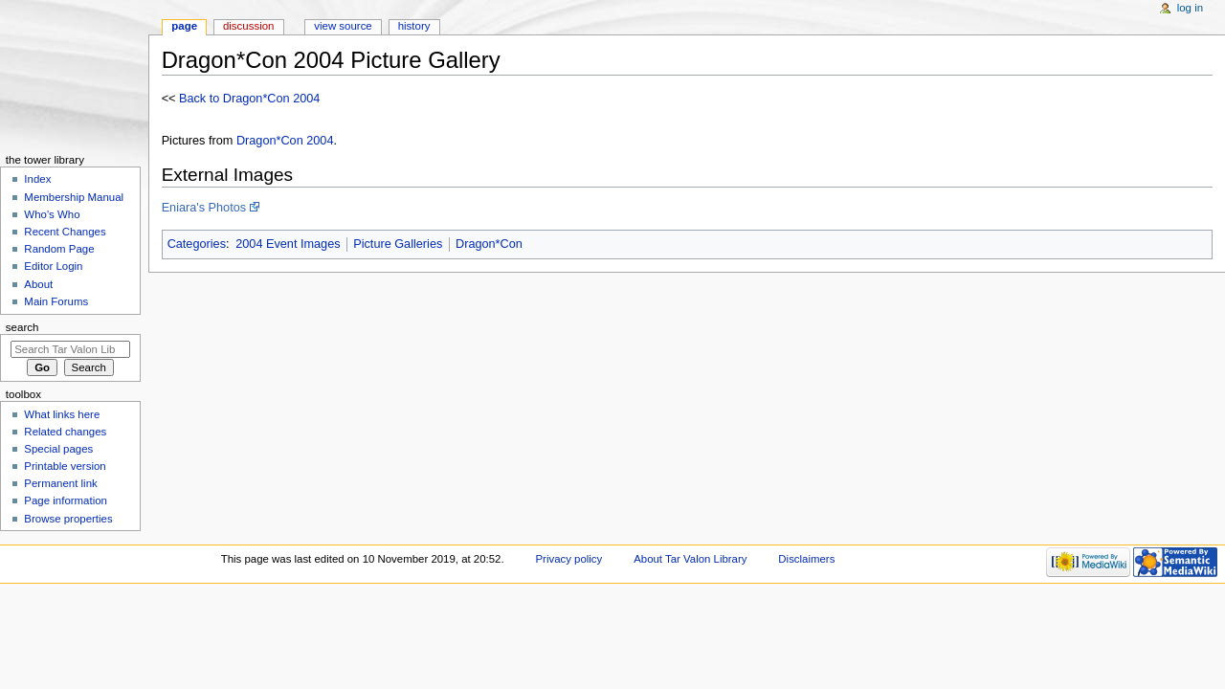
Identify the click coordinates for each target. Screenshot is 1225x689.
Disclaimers (806, 559)
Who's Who (51, 214)
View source (342, 26)
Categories (196, 244)
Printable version (64, 466)
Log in (1190, 7)
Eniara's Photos (204, 207)
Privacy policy (568, 559)
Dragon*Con (269, 140)
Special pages (58, 449)
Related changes (65, 431)
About (38, 284)
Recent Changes (64, 231)
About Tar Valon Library (690, 559)
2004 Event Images (287, 244)
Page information (65, 500)
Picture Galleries (397, 244)
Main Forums (56, 301)
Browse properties (68, 518)
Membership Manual (73, 197)
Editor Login (53, 266)
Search (22, 327)
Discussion (248, 26)
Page (184, 26)
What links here (62, 414)
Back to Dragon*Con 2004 (249, 98)
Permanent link (60, 483)
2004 (319, 140)
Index (37, 179)
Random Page (59, 249)
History (414, 26)
